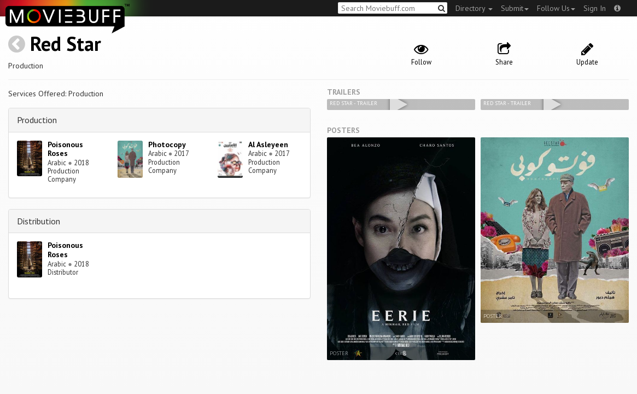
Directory (474, 8)
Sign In (594, 8)
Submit (515, 8)
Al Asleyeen (268, 144)
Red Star (65, 43)
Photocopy (167, 144)
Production (37, 119)
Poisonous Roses (65, 149)
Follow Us (556, 8)
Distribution (38, 221)
